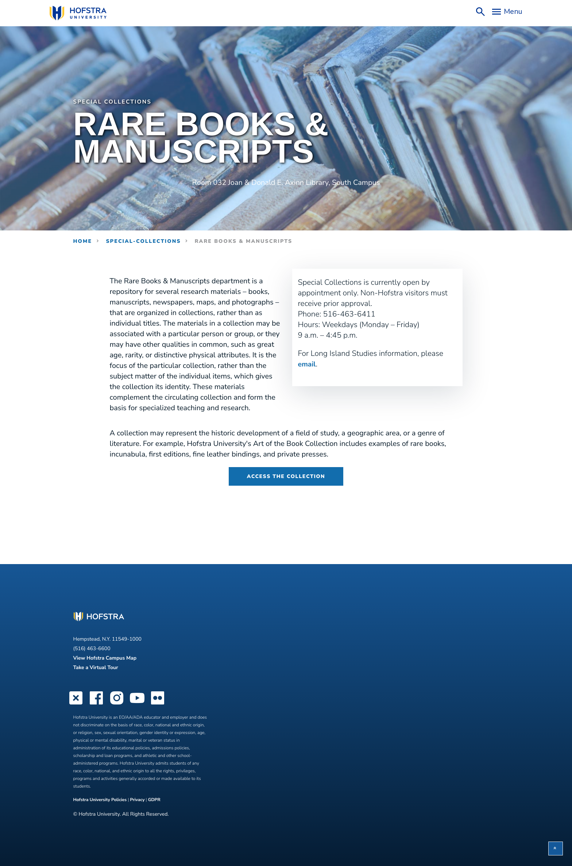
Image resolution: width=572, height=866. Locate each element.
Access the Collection (286, 476)
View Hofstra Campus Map (105, 657)
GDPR (154, 800)
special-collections (143, 240)
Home (82, 240)
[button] (555, 848)
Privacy (137, 800)
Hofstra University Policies (100, 800)
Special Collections (117, 102)
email (307, 364)
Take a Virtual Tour (95, 667)
